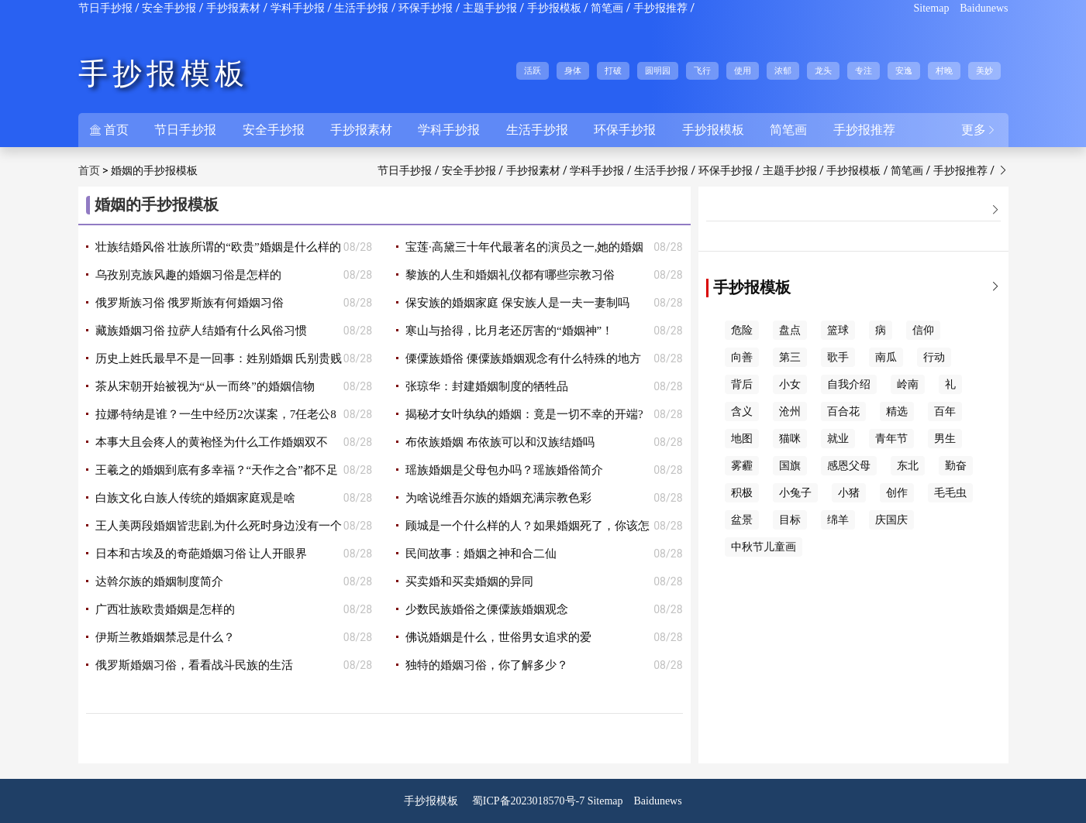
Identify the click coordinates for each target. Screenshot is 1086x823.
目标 (790, 520)
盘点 (790, 330)
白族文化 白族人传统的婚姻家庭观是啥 (195, 498)
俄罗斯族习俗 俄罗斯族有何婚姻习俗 (189, 303)
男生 (945, 438)
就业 (838, 438)
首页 (109, 129)
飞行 (702, 70)
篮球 (838, 330)
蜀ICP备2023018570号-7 (528, 801)
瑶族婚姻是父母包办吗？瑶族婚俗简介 (504, 470)
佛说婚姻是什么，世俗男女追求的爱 (498, 637)
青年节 (891, 438)
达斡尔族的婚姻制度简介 (159, 581)
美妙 (984, 70)
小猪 (849, 493)
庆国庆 (891, 520)
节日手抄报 (105, 8)
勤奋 (956, 466)
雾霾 (742, 466)
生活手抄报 (361, 8)
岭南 (908, 384)
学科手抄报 (298, 8)
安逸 (903, 70)
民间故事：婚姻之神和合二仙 (481, 553)
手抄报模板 (554, 8)
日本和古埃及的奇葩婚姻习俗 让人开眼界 (201, 553)
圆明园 (658, 70)
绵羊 (838, 520)
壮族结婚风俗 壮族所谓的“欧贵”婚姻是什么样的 (218, 247)
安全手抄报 (169, 8)
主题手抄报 (490, 8)
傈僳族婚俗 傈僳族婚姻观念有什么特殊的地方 (523, 358)
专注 (863, 70)
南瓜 (886, 357)
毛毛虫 (950, 493)
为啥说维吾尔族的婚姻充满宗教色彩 (498, 498)
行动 (934, 357)
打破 (613, 70)
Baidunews (984, 8)
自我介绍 (849, 384)
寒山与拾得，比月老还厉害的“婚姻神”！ (509, 330)
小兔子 (795, 493)
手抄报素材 (233, 8)
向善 (742, 357)
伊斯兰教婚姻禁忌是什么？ (165, 637)
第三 (790, 357)
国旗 (790, 466)
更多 (979, 129)
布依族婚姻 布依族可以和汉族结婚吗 (500, 442)
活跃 (532, 70)
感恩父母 (849, 466)
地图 (742, 438)
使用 (742, 70)
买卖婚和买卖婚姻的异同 (469, 581)
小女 (790, 384)
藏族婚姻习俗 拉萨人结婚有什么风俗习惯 (201, 330)
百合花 (843, 411)
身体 (572, 70)
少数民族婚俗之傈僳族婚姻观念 (486, 609)
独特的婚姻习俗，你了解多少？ (486, 665)
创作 (897, 493)
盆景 (742, 520)
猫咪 (790, 438)
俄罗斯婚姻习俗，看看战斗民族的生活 (194, 665)
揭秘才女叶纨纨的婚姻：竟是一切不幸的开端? (524, 414)
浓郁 (782, 70)
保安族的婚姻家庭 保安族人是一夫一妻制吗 (517, 303)
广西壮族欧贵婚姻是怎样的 (165, 609)
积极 (742, 493)
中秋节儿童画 (763, 547)
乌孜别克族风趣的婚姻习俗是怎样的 (188, 275)
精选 (897, 411)
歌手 (838, 357)
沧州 (790, 411)
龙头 (823, 70)
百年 (945, 411)
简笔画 (607, 8)
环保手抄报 (425, 8)
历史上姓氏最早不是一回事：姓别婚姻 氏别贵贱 (219, 358)
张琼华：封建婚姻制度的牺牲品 (486, 386)
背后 (742, 384)
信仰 (923, 330)
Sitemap (932, 8)
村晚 (944, 70)
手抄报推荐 (660, 8)
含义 (742, 411)
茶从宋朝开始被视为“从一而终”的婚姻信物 (205, 386)
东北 (908, 466)
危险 (742, 330)
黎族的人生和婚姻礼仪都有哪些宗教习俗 (510, 275)
